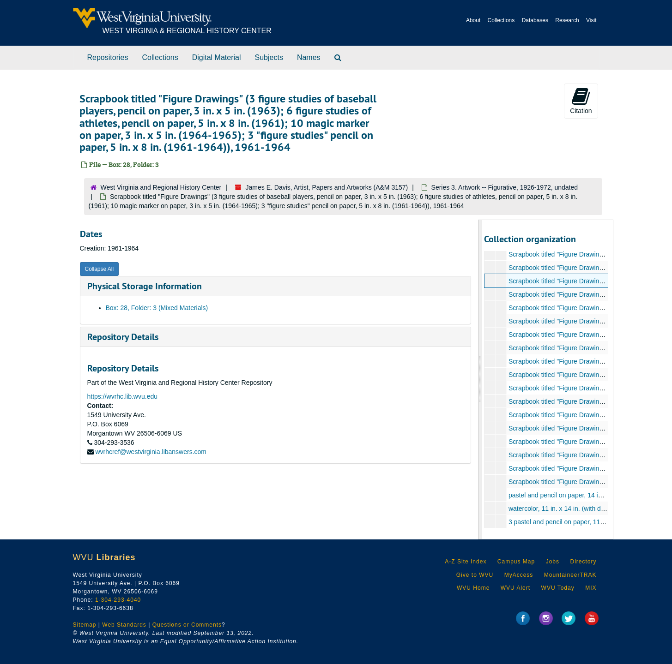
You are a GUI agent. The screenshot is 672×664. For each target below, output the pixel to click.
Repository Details (122, 337)
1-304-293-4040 (118, 600)
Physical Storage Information (144, 286)
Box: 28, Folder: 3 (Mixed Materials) (157, 307)
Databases (535, 20)
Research (567, 20)
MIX (590, 588)
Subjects (269, 57)
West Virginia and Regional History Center (161, 187)
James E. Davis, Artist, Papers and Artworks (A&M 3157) (327, 187)
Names (309, 57)
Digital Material (216, 57)
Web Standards (124, 625)
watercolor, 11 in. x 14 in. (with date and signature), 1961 (590, 508)
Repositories (107, 57)
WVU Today (558, 588)
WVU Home (473, 588)
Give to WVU (474, 575)
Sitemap (85, 625)
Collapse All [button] (99, 269)
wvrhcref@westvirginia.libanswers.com (150, 451)
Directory (583, 561)
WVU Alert (515, 588)
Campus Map (516, 561)
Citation (581, 100)
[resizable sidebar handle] (480, 379)
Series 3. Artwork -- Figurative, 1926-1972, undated (504, 187)
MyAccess (518, 575)
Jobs (552, 561)
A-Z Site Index (465, 561)
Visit (591, 20)
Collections (501, 20)
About (473, 20)
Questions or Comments (187, 625)
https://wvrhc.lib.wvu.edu (122, 396)
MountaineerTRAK (570, 575)
